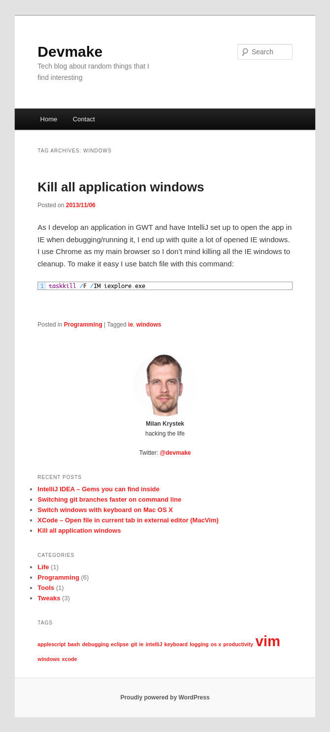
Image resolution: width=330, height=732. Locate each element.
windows (149, 324)
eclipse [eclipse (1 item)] (120, 644)
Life (43, 567)
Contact (84, 119)
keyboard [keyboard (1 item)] (176, 644)
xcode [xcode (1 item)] (69, 659)
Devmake (69, 51)
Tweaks (48, 598)
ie (130, 324)
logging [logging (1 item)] (199, 644)
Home (49, 119)
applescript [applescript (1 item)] (51, 644)
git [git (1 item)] (134, 644)
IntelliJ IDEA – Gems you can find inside (98, 489)
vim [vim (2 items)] (267, 641)
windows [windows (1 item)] (48, 659)
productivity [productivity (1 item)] (238, 644)
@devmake (175, 452)
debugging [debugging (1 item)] (95, 644)
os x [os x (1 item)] (216, 644)
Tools (45, 587)
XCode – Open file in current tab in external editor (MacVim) (127, 520)
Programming (83, 324)
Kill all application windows (120, 187)
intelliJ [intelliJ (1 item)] (154, 644)
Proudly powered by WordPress (164, 697)
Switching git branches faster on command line (109, 499)
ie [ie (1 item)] (141, 644)
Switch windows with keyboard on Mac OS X (105, 509)
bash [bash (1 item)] (73, 644)
